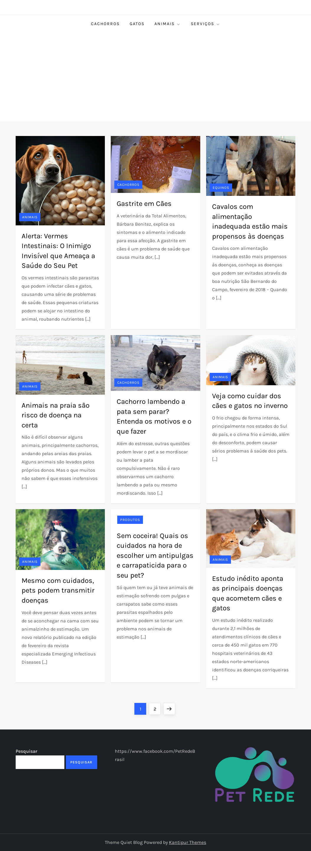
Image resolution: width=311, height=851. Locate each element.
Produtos (130, 520)
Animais (167, 24)
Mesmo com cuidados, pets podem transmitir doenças (58, 590)
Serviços (205, 24)
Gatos (137, 23)
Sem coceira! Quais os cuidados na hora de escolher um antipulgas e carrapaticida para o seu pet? (155, 555)
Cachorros (105, 23)
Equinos (221, 188)
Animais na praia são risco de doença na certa (55, 415)
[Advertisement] (155, 77)
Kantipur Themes (187, 842)
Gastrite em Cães (144, 203)
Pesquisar (26, 751)
